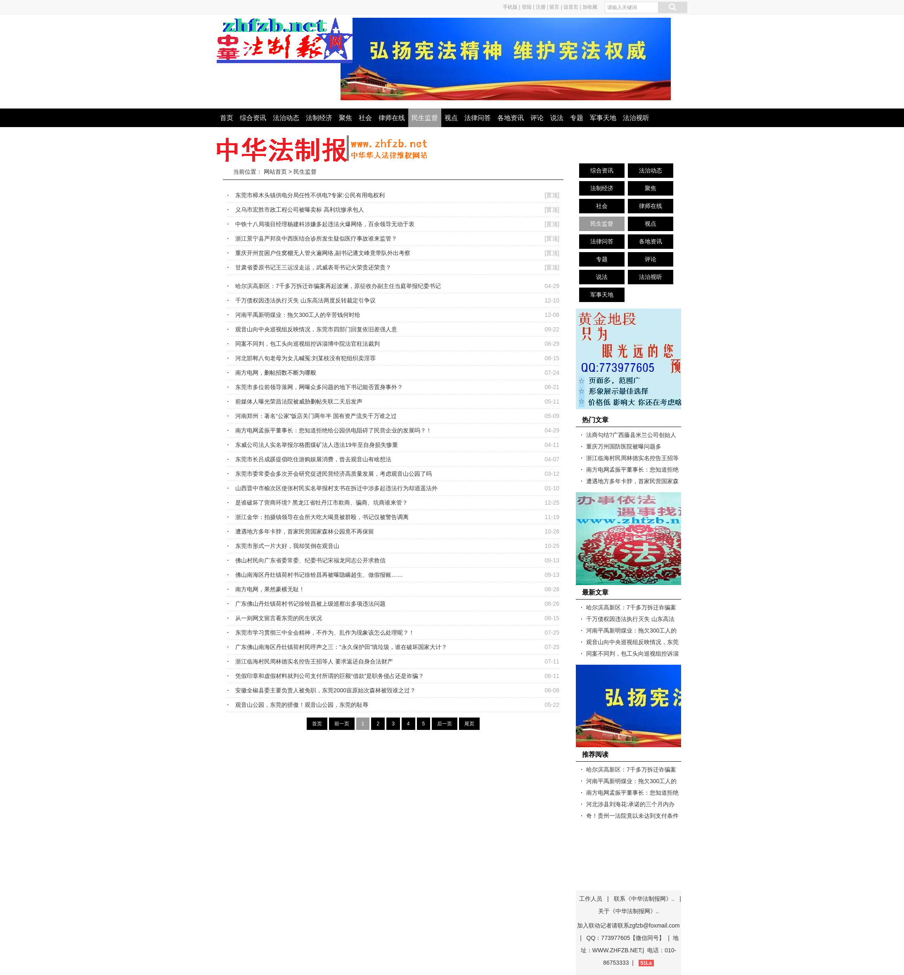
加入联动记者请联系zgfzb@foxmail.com (628, 925)
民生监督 (425, 117)
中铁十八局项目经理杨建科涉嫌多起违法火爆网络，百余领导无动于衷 (324, 224)
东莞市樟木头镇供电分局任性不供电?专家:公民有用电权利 (310, 195)
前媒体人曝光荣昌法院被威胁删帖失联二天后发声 (298, 401)
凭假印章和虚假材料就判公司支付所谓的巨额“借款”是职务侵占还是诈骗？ (329, 676)
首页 (226, 117)
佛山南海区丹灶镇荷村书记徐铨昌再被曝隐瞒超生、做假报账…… (319, 574)
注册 (541, 7)
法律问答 (477, 117)
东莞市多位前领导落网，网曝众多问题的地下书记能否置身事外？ (319, 387)
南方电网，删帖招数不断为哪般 (275, 372)
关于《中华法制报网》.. (628, 911)
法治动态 (286, 117)
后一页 (444, 724)
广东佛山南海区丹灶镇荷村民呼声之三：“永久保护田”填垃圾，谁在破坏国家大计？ (341, 647)
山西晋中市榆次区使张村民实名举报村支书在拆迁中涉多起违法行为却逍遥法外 (336, 488)
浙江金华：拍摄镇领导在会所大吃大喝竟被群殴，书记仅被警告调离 (322, 517)
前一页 (341, 724)
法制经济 (319, 117)
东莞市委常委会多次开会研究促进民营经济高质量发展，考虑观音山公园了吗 (333, 473)
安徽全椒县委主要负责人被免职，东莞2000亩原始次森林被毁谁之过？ (325, 690)
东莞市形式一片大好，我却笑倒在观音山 (287, 546)
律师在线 (392, 117)
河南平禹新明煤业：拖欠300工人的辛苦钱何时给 (297, 315)
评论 (537, 117)
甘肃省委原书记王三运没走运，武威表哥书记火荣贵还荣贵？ (313, 267)
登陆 (527, 7)
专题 (576, 117)
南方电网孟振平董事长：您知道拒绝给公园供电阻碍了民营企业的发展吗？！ (333, 430)
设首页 (570, 7)
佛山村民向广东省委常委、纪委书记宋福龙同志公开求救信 (310, 560)
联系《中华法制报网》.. (644, 898)
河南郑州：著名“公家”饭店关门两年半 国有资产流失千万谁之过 (316, 416)
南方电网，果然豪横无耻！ (270, 589)
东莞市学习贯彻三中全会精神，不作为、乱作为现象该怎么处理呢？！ (324, 632)
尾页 (469, 724)
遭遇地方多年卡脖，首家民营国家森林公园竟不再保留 (304, 531)
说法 (556, 117)
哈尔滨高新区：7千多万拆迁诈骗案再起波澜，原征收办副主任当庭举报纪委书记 (338, 286)
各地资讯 (510, 117)
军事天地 (603, 117)
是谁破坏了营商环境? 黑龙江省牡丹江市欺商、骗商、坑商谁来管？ (321, 502)
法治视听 (636, 117)
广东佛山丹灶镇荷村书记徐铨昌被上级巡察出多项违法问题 (310, 603)
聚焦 (345, 117)
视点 (451, 117)
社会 (365, 117)
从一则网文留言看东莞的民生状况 (278, 618)
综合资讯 (253, 117)
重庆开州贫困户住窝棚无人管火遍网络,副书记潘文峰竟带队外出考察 (322, 253)
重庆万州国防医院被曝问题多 (623, 446)
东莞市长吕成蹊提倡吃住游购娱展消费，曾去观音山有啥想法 (313, 459)
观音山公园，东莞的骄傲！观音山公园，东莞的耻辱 (301, 704)
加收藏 (589, 7)
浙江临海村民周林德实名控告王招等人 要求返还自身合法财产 (314, 661)
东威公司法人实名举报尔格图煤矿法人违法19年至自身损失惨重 (316, 444)
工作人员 (590, 898)
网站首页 (275, 171)
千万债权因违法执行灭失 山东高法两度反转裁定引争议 (305, 300)
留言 (554, 7)
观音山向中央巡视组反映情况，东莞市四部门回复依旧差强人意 (316, 329)
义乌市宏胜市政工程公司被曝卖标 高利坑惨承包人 (299, 209)
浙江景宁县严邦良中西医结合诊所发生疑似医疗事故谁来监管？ (316, 238)
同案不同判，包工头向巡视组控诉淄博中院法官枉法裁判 (307, 343)
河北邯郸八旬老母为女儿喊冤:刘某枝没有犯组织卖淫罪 (305, 358)
